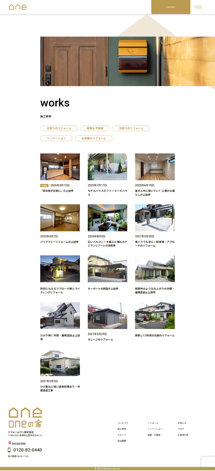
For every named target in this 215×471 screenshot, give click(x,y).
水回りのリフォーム (59, 128)
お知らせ (182, 423)
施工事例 (121, 429)
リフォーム (153, 423)
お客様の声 (183, 435)
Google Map (17, 443)
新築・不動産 (154, 435)
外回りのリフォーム (131, 128)
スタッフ (121, 435)
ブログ (181, 429)
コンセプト (122, 423)
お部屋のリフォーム (94, 138)
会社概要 (121, 441)
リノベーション (56, 138)
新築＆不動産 (95, 128)
